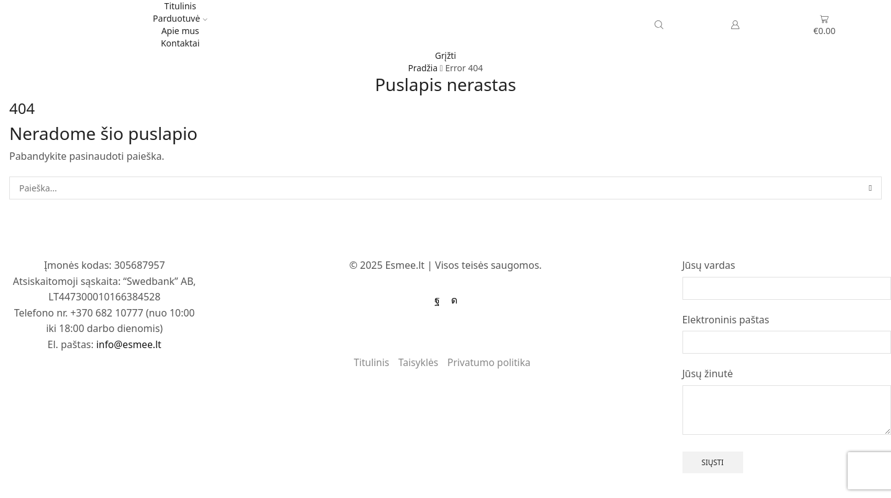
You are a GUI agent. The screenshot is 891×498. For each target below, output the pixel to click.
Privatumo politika (489, 362)
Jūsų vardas (709, 265)
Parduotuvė (180, 18)
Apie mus (180, 31)
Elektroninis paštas (726, 319)
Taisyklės (417, 362)
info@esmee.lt (128, 344)
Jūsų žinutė (707, 373)
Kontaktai (180, 43)
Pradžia (422, 68)
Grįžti (446, 55)
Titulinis (180, 6)
